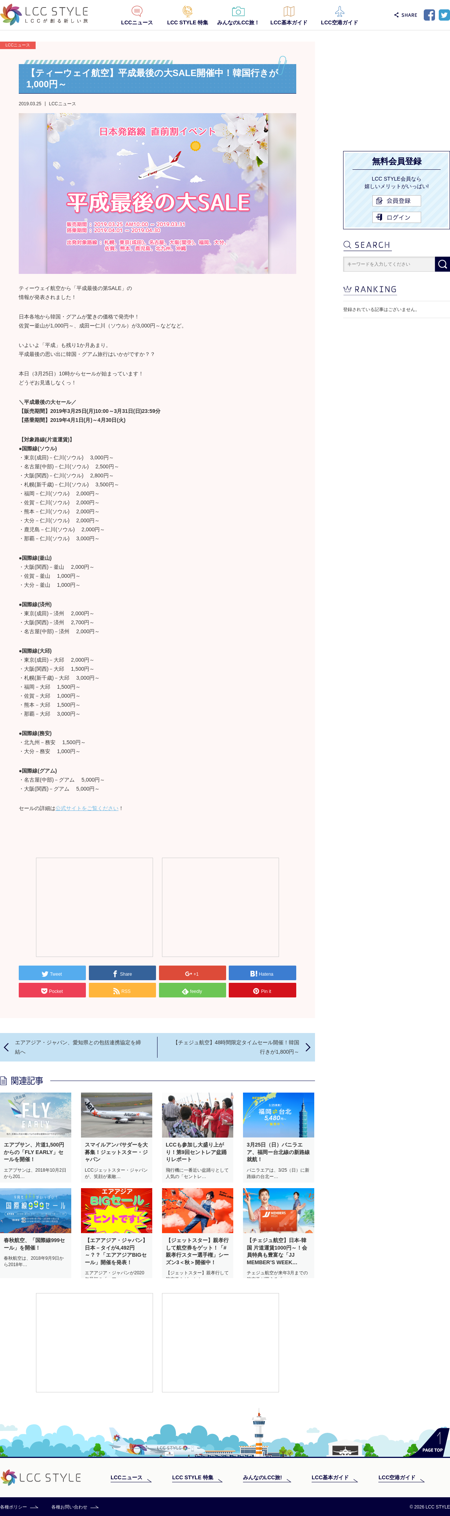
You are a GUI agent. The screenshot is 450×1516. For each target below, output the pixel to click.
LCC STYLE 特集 (187, 22)
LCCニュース (137, 22)
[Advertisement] (94, 907)
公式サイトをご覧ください (87, 808)
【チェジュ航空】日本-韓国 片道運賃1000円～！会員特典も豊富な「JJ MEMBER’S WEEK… (277, 1251)
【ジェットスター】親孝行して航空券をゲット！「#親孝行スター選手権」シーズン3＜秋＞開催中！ (197, 1251)
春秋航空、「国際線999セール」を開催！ (34, 1244)
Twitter (444, 15)
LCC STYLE (44, 15)
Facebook (429, 15)
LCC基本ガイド (289, 22)
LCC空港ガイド (339, 22)
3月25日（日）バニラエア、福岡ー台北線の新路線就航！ (278, 1152)
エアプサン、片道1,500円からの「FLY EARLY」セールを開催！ (34, 1152)
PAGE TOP (429, 1442)
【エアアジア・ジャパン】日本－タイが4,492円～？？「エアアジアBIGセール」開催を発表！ (116, 1251)
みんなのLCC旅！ (238, 22)
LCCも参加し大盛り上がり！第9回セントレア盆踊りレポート (196, 1152)
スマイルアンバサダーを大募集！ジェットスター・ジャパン (116, 1152)
